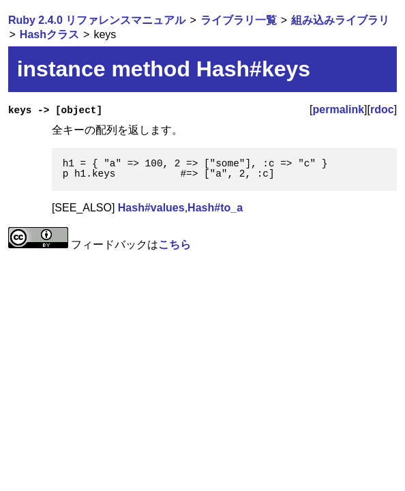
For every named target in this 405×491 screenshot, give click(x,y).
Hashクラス (49, 34)
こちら (174, 244)
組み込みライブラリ (340, 20)
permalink (339, 109)
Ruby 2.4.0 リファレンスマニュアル (96, 20)
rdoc (382, 109)
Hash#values (151, 207)
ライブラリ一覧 (238, 20)
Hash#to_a (215, 207)
